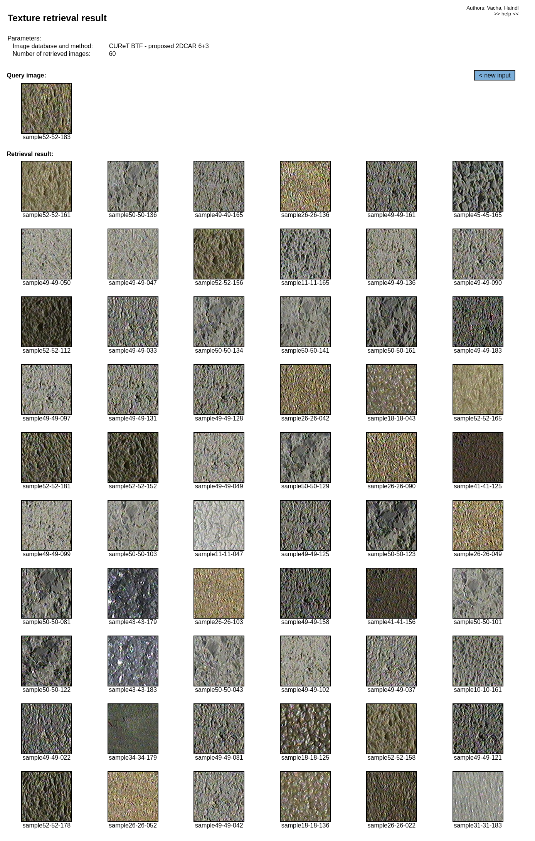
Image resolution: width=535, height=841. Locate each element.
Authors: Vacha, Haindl (492, 8)
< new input (494, 75)
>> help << (506, 14)
